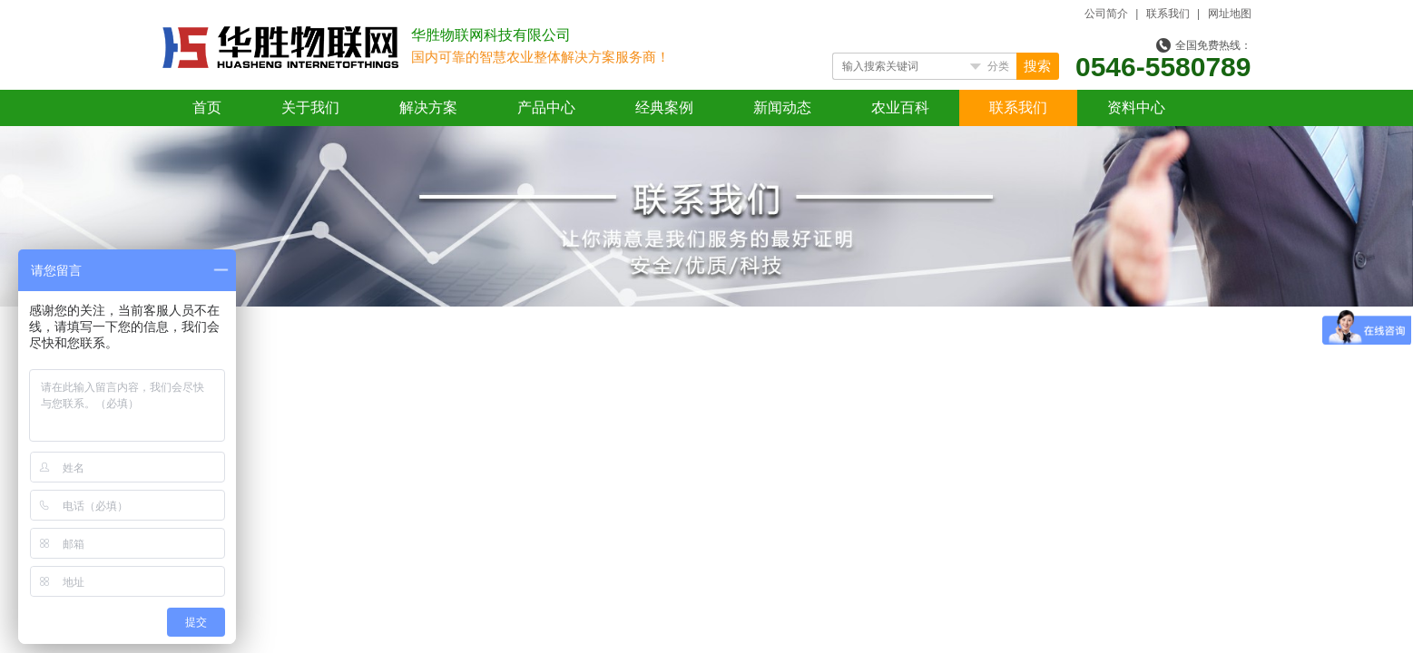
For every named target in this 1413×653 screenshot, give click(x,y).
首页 (206, 107)
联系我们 (1168, 13)
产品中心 (546, 107)
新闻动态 (782, 107)
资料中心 (1136, 107)
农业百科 (900, 107)
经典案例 (664, 107)
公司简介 (1106, 13)
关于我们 (310, 107)
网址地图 (1229, 13)
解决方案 (428, 107)
